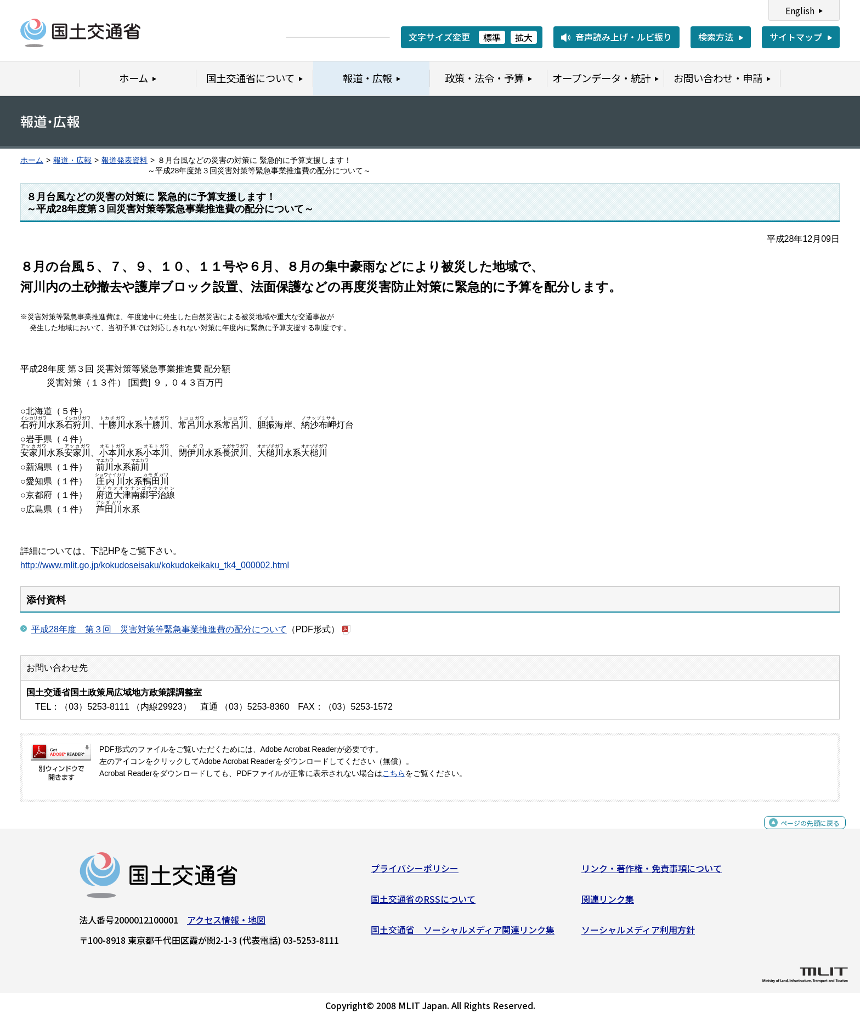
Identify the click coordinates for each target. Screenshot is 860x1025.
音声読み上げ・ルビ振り (623, 36)
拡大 (524, 37)
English (799, 10)
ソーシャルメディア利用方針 (638, 933)
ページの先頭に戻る (801, 833)
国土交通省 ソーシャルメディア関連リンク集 (463, 933)
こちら (393, 773)
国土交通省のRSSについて (423, 903)
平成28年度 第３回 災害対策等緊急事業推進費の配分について (159, 629)
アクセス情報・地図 (226, 924)
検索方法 (715, 36)
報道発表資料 (124, 160)
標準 (492, 37)
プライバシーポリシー (415, 872)
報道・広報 (72, 160)
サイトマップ (796, 36)
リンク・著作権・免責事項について (651, 872)
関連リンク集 (607, 903)
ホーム (31, 160)
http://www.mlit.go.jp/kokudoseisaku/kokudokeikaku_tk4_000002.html (154, 565)
